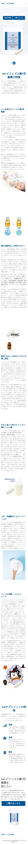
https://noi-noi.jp (20, 840)
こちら (12, 720)
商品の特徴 (8, 18)
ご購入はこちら (18, 18)
